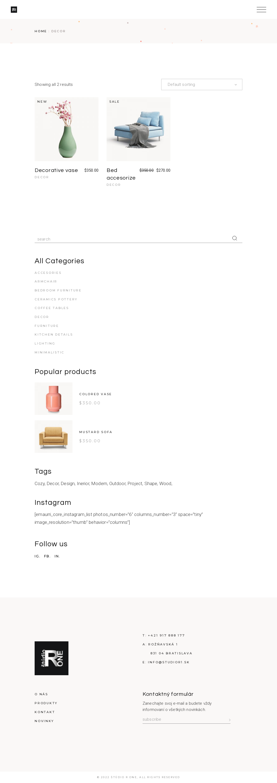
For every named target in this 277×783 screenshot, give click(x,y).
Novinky (44, 721)
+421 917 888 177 (166, 635)
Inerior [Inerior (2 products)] (83, 483)
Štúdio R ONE (124, 777)
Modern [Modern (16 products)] (99, 483)
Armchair (46, 281)
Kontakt (45, 712)
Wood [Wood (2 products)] (165, 483)
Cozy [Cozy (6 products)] (40, 483)
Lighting (45, 343)
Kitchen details (54, 334)
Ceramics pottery (56, 299)
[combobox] (201, 84)
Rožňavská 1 (163, 644)
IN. (57, 556)
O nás (41, 694)
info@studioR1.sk (169, 662)
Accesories (48, 273)
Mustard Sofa (96, 432)
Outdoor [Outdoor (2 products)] (117, 483)
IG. (37, 556)
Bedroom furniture (58, 290)
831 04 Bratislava (171, 653)
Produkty (46, 703)
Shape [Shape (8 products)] (150, 483)
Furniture (47, 326)
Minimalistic (49, 352)
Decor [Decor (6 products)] (53, 483)
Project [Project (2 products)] (134, 483)
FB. (47, 556)
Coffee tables (52, 308)
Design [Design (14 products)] (68, 483)
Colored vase (95, 394)
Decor (42, 177)
